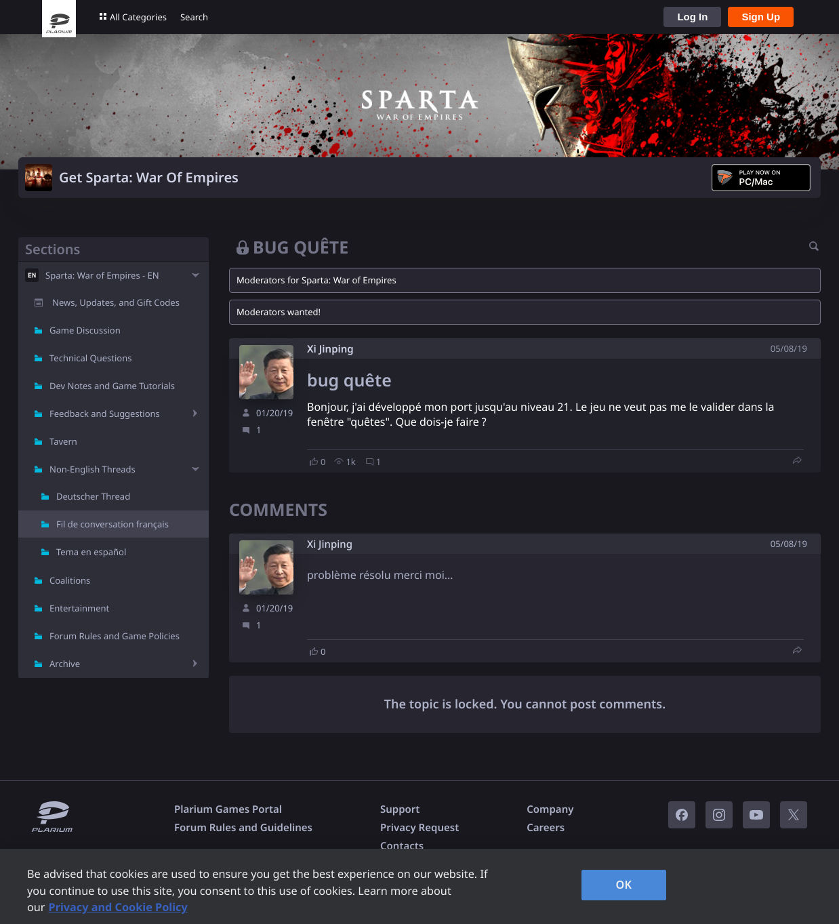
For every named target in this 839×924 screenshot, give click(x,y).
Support (400, 809)
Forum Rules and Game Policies (114, 636)
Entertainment (79, 608)
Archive (64, 664)
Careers (546, 828)
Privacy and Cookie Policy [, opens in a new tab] (118, 907)
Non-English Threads (92, 469)
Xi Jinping (330, 349)
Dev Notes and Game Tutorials (112, 386)
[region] (419, 886)
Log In (692, 16)
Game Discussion (85, 330)
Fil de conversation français (112, 524)
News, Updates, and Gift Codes (116, 302)
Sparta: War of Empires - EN (102, 275)
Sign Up (760, 16)
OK (624, 884)
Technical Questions (90, 358)
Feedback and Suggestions (104, 413)
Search (194, 17)
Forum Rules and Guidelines (243, 828)
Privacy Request (419, 828)
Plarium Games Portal (228, 809)
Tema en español (91, 552)
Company (550, 809)
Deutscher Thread (93, 496)
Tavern (63, 441)
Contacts (402, 846)
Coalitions (69, 580)
